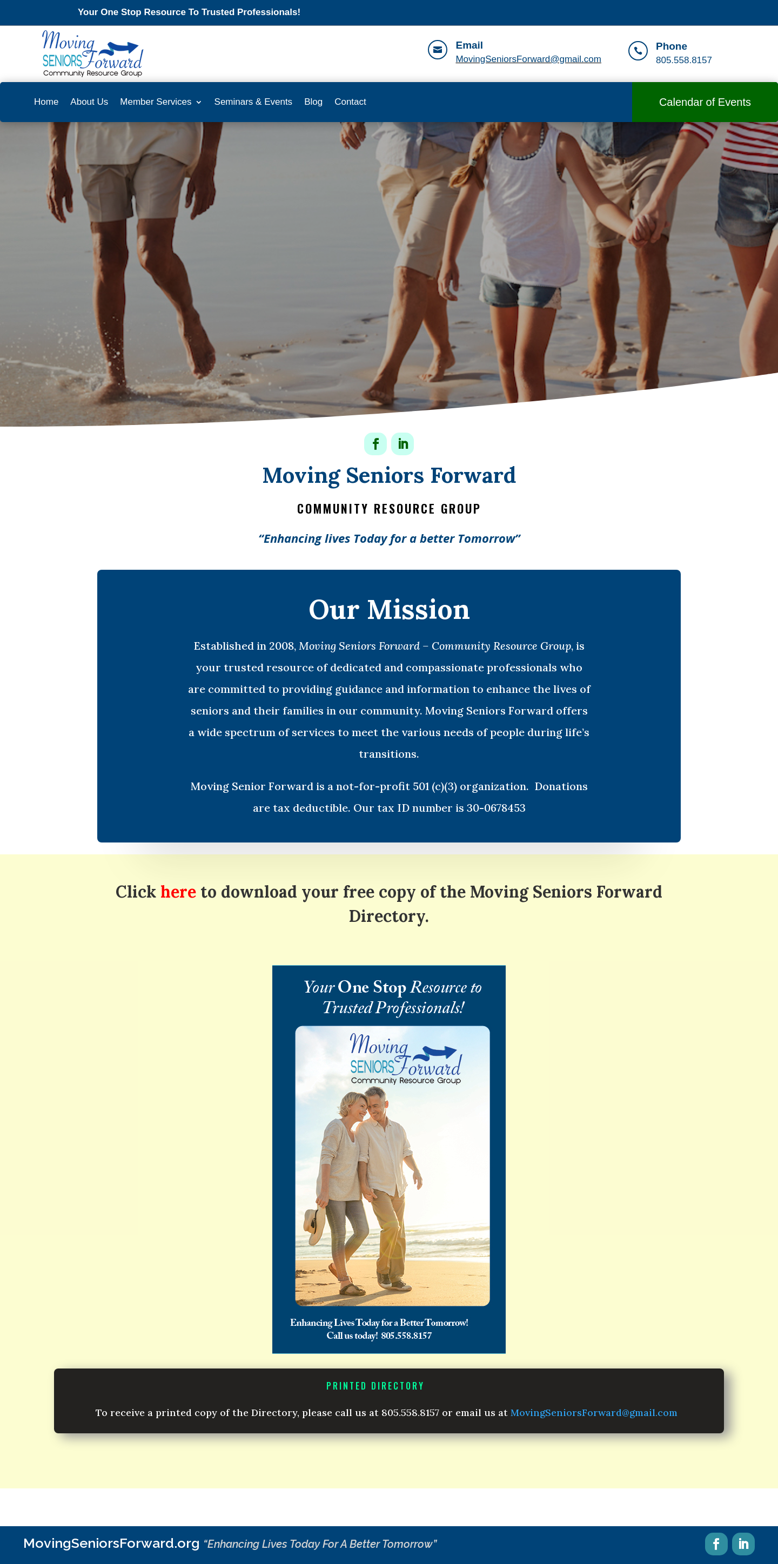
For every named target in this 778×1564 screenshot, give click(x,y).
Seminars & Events (253, 102)
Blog (313, 102)
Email (469, 45)
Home (46, 102)
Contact (350, 102)
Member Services (155, 102)
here (178, 891)
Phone (671, 46)
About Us (89, 102)
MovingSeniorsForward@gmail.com (528, 59)
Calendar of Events (705, 102)
